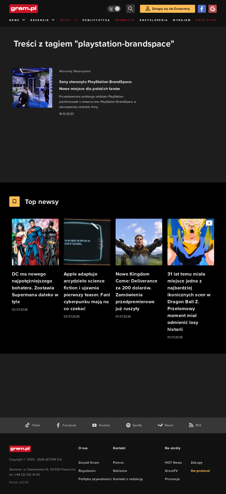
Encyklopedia (154, 20)
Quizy (68, 20)
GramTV (171, 470)
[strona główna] (34, 8)
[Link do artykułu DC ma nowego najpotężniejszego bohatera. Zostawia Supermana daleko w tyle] (35, 265)
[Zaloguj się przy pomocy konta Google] (212, 9)
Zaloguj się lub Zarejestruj (171, 8)
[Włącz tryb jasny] (114, 8)
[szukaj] (130, 8)
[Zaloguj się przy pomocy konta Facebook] (202, 9)
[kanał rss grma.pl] (195, 425)
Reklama (120, 470)
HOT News (173, 462)
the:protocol (200, 470)
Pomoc (118, 462)
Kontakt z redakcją (128, 478)
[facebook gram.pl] (66, 425)
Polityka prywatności (94, 478)
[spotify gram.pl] (134, 425)
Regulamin (86, 470)
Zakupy (196, 462)
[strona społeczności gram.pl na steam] (165, 425)
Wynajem (182, 20)
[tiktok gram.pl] (32, 425)
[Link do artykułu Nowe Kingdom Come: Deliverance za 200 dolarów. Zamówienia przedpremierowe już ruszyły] (139, 269)
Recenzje (42, 20)
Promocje (125, 20)
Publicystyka (96, 20)
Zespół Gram (88, 462)
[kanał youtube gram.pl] (101, 425)
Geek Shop (206, 20)
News (17, 20)
